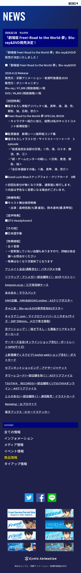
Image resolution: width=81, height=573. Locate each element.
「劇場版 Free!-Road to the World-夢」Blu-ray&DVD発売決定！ (40, 40)
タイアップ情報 (15, 463)
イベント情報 (14, 451)
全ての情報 (12, 432)
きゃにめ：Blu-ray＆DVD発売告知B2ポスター (34, 308)
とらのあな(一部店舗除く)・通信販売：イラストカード (40, 396)
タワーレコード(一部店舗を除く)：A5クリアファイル (39, 375)
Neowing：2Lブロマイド (21, 404)
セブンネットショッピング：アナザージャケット (36, 368)
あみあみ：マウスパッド (20, 293)
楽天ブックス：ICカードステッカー (27, 412)
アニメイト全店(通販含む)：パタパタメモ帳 (33, 269)
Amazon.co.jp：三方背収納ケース (26, 285)
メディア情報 (13, 444)
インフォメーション (18, 438)
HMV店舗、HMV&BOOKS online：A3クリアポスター (39, 300)
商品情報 (24, 32)
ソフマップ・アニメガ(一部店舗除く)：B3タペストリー (40, 277)
